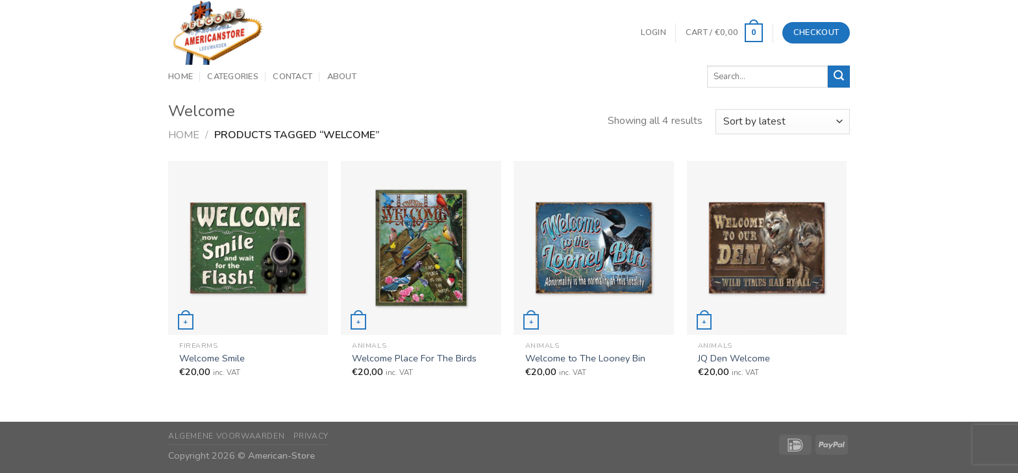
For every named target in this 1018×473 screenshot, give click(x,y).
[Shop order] (782, 121)
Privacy (311, 436)
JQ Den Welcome (734, 358)
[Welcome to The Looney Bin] (594, 247)
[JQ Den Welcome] (767, 247)
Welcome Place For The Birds (414, 358)
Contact (292, 76)
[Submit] (839, 77)
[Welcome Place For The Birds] (421, 247)
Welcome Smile (212, 358)
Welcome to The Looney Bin (585, 358)
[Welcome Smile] (248, 247)
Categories (232, 76)
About (341, 76)
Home (180, 76)
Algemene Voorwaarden (226, 436)
